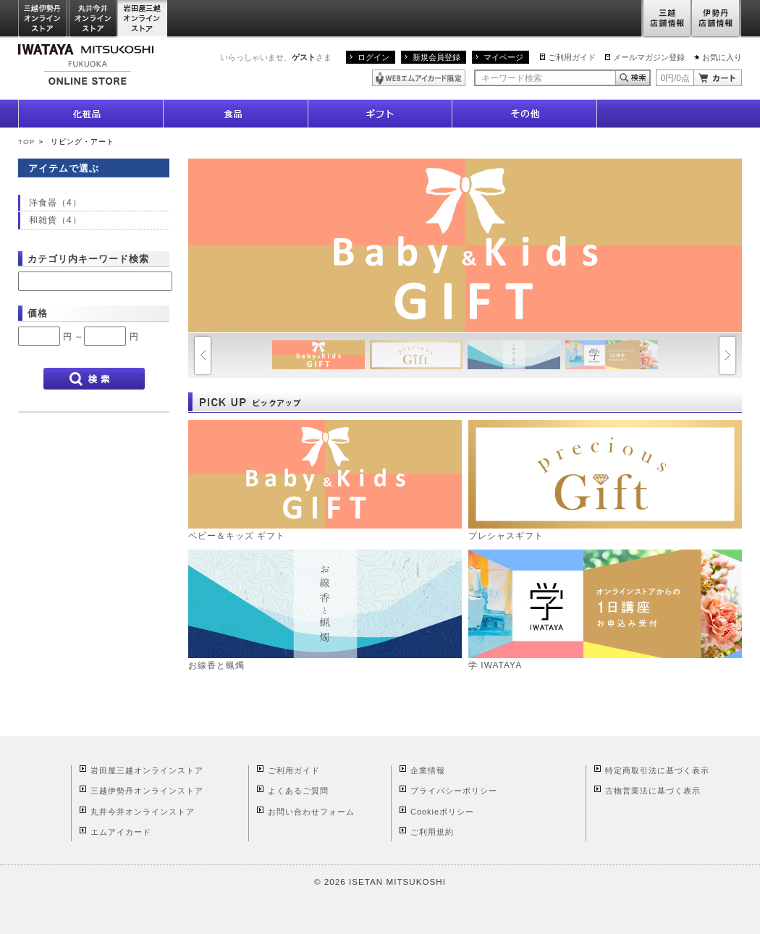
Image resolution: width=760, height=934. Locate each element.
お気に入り (722, 57)
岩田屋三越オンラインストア (143, 19)
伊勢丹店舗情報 (716, 19)
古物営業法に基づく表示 (653, 790)
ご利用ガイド (572, 57)
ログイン (373, 57)
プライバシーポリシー (453, 790)
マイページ (503, 57)
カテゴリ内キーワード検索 (88, 258)
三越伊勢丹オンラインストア (43, 19)
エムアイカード (120, 832)
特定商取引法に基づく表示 (657, 770)
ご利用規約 (432, 832)
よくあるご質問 (298, 790)
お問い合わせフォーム (311, 811)
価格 (38, 313)
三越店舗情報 (666, 19)
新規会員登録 (436, 57)
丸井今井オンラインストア (93, 19)
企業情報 (427, 770)
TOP (26, 142)
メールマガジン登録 (649, 57)
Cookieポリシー (442, 811)
